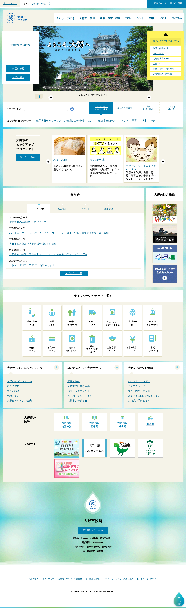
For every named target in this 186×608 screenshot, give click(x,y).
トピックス (38, 209)
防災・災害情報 (160, 48)
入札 (144, 120)
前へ (50, 97)
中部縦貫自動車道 (106, 120)
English (35, 3)
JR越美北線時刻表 (74, 120)
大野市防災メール (161, 58)
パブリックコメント (78, 391)
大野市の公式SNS (77, 400)
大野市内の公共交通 (139, 391)
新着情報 (62, 209)
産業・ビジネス (157, 18)
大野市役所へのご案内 (19, 400)
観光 (152, 120)
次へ (149, 97)
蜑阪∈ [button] (48, 161)
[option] (69, 159)
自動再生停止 (38, 96)
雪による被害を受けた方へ (166, 41)
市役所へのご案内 (93, 530)
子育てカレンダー (138, 386)
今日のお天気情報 (20, 44)
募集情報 (108, 209)
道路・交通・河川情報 (163, 69)
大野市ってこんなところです (25, 367)
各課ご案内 (13, 396)
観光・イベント (134, 18)
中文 (48, 3)
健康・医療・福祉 (110, 18)
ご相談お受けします (139, 400)
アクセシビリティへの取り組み (119, 579)
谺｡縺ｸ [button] (163, 161)
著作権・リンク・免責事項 (70, 579)
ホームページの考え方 (147, 579)
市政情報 (177, 18)
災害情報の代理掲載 (162, 74)
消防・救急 (158, 53)
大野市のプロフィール (19, 381)
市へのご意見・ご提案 (79, 396)
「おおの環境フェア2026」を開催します (32, 265)
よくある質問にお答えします (144, 396)
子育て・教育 (87, 18)
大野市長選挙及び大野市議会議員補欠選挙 (32, 243)
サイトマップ (10, 3)
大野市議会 (18, 77)
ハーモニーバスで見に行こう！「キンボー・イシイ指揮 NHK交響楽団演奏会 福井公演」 (60, 233)
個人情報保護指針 (93, 579)
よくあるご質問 (124, 108)
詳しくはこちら (27, 157)
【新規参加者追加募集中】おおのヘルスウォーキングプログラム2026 (48, 254)
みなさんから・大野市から (84, 367)
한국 (42, 3)
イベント (124, 120)
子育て (135, 120)
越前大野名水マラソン (48, 120)
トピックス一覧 (73, 273)
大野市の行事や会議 (78, 386)
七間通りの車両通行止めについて (27, 222)
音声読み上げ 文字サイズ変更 (168, 3)
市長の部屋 (18, 68)
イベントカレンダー (139, 381)
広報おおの (73, 381)
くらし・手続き (65, 18)
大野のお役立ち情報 (140, 367)
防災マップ (158, 64)
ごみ (90, 120)
